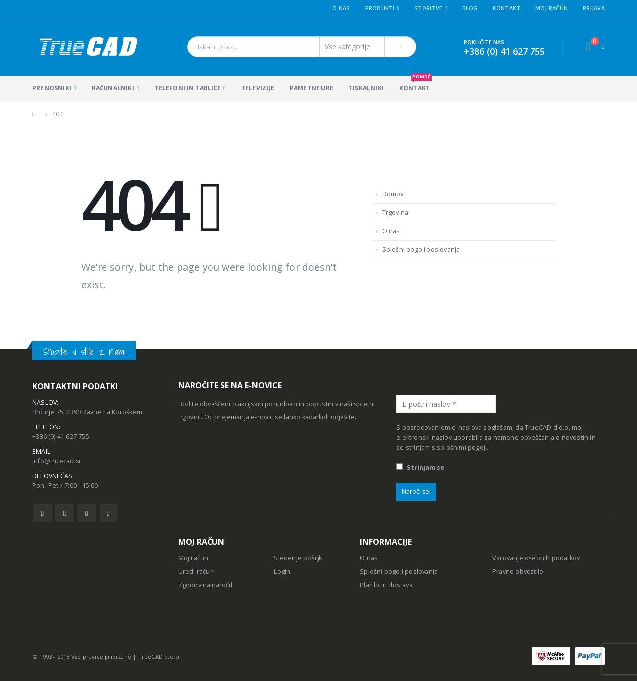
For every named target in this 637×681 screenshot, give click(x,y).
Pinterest (86, 514)
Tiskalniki (366, 88)
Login (282, 571)
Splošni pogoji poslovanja (421, 249)
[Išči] (400, 47)
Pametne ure (311, 88)
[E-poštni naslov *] (446, 404)
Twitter (64, 514)
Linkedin (109, 514)
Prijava (594, 8)
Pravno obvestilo (517, 571)
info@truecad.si (56, 462)
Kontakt (507, 8)
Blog (470, 8)
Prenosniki (51, 88)
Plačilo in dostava (386, 585)
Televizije (257, 88)
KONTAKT (415, 84)
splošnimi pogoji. (462, 447)
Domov (393, 194)
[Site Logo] (87, 46)
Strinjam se (420, 467)
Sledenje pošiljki (298, 558)
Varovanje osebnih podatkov (536, 558)
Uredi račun (196, 571)
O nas (341, 8)
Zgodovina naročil (205, 585)
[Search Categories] (352, 47)
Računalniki (113, 88)
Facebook (42, 514)
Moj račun (551, 8)
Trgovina (395, 212)
